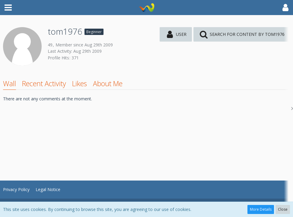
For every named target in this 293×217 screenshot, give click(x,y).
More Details (261, 209)
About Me (108, 83)
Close (283, 209)
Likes (79, 83)
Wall (9, 83)
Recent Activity (44, 83)
